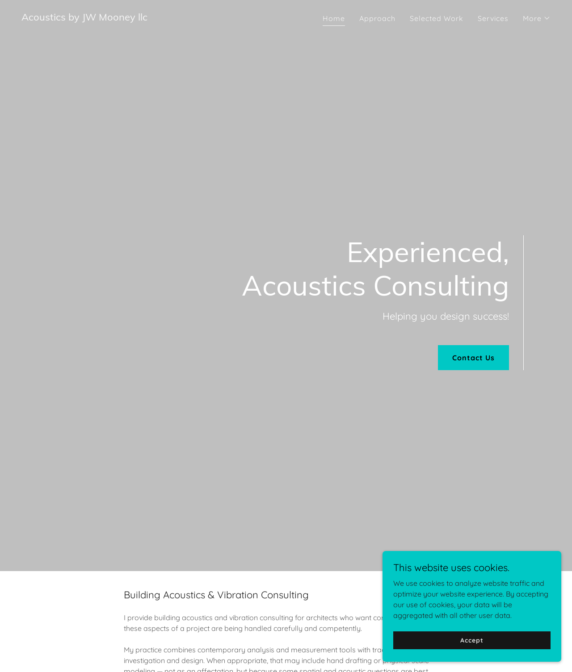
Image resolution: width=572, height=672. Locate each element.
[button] (537, 18)
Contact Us (473, 357)
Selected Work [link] (436, 18)
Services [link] (493, 18)
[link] (84, 17)
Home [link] (334, 18)
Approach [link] (377, 18)
